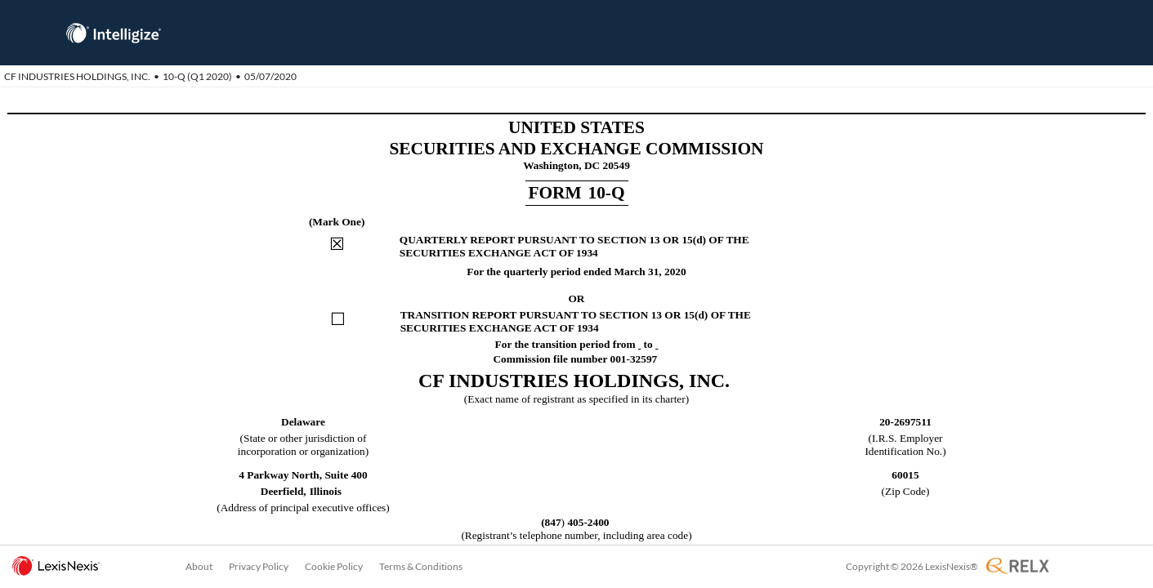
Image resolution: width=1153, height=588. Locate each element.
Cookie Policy (334, 566)
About (198, 566)
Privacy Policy (258, 566)
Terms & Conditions (421, 566)
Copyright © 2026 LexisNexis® (912, 566)
